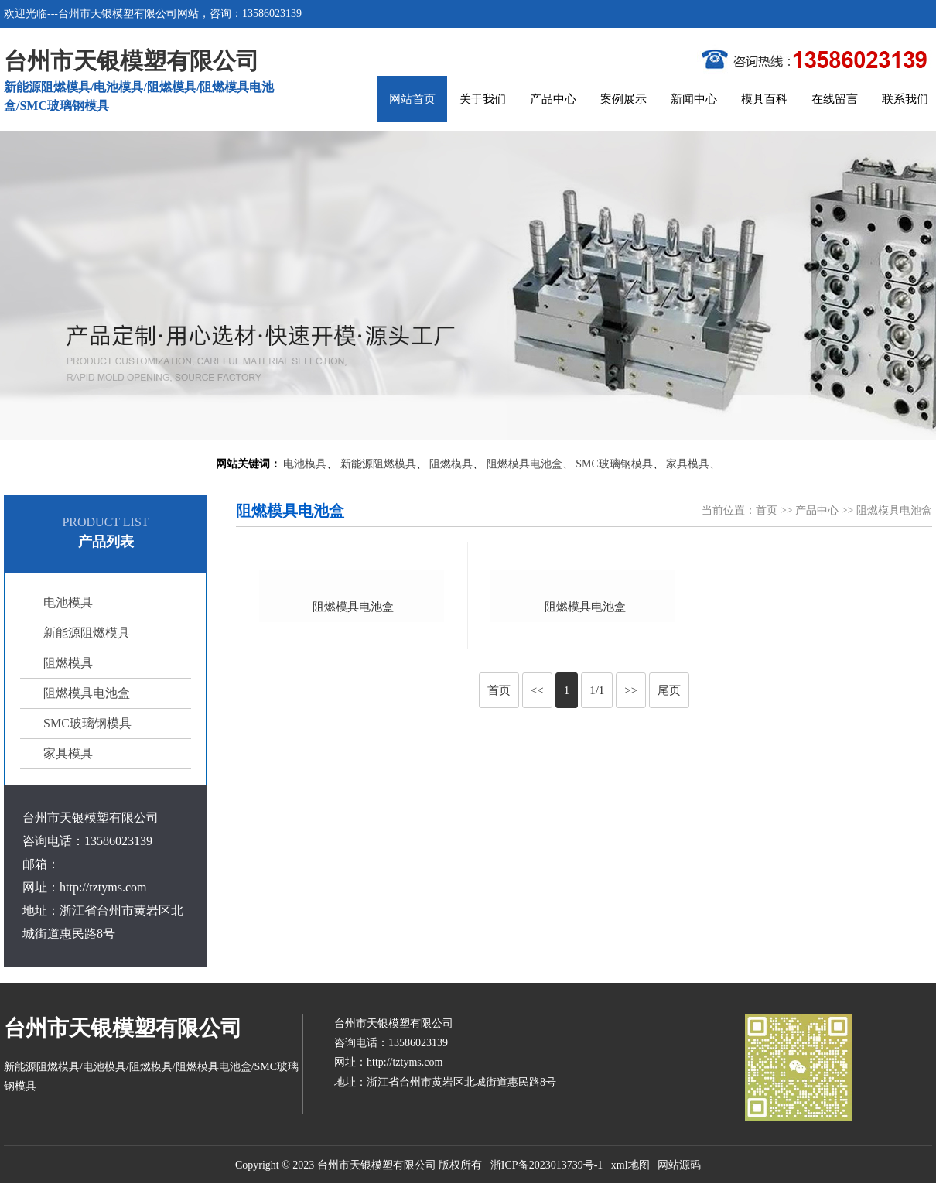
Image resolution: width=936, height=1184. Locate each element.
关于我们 (482, 99)
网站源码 (679, 1165)
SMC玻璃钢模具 (614, 464)
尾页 (669, 814)
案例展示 (623, 99)
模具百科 (764, 99)
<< (537, 814)
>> (630, 814)
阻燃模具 (451, 464)
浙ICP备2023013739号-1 (546, 1165)
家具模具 (687, 464)
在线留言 (834, 99)
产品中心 (553, 99)
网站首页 (412, 99)
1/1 (596, 814)
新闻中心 (694, 99)
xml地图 (630, 1165)
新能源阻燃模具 (378, 464)
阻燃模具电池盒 (524, 464)
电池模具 (304, 464)
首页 (766, 510)
